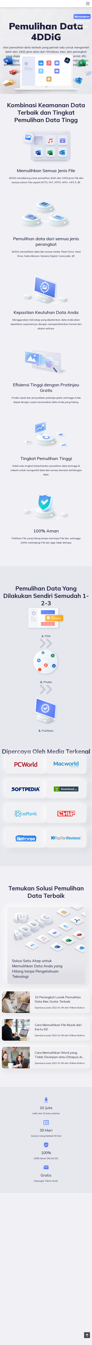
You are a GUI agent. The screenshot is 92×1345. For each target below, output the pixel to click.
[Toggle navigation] (87, 3)
